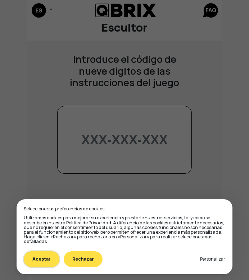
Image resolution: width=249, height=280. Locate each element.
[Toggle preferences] (212, 259)
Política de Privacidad (88, 222)
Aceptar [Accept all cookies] (41, 259)
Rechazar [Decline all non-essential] (83, 259)
